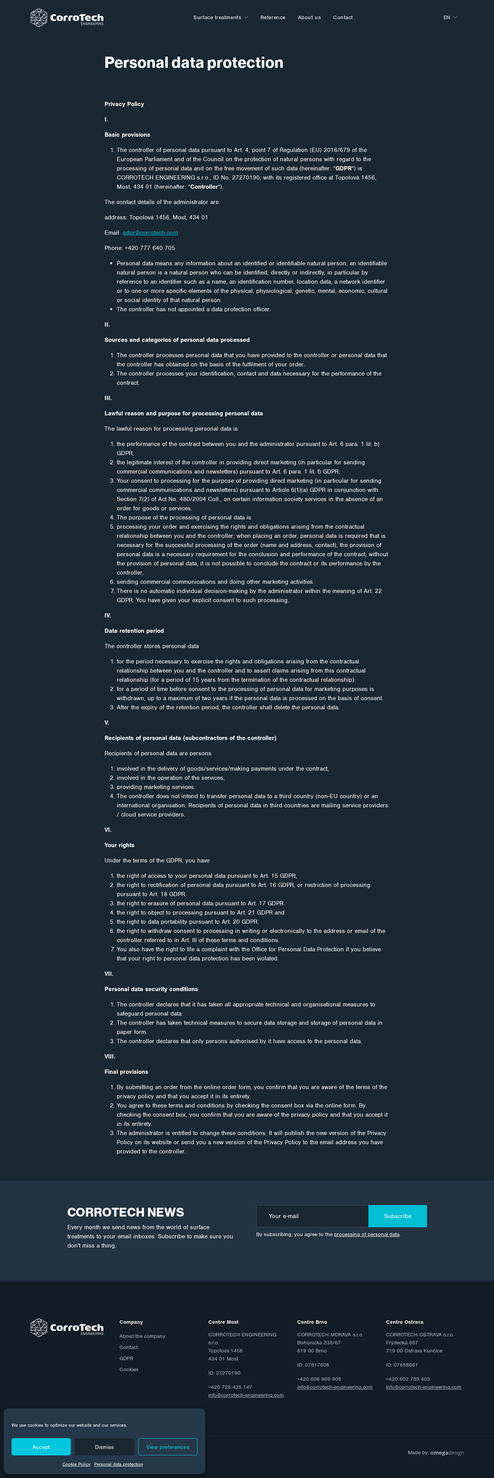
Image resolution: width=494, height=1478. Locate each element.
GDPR (126, 1358)
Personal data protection (118, 1464)
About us (309, 17)
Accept (41, 1447)
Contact (343, 17)
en (447, 17)
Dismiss (104, 1447)
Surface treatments (217, 17)
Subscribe (397, 1216)
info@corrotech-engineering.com (246, 1395)
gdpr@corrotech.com (150, 233)
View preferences (167, 1447)
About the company (142, 1336)
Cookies (129, 1369)
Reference (273, 17)
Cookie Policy (76, 1464)
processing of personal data (366, 1234)
